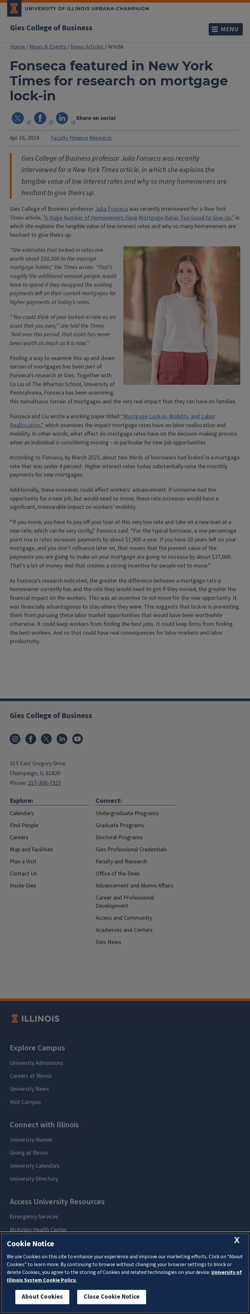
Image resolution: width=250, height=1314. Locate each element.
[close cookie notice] (237, 1240)
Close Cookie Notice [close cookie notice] (112, 1296)
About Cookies (42, 1296)
